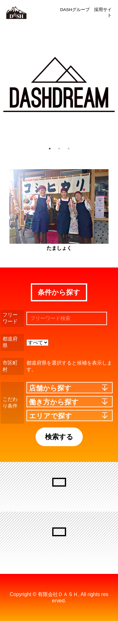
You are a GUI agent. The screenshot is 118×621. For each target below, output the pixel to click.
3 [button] (68, 148)
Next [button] (108, 85)
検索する (59, 437)
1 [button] (50, 148)
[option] (59, 84)
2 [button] (59, 148)
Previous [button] (8, 85)
